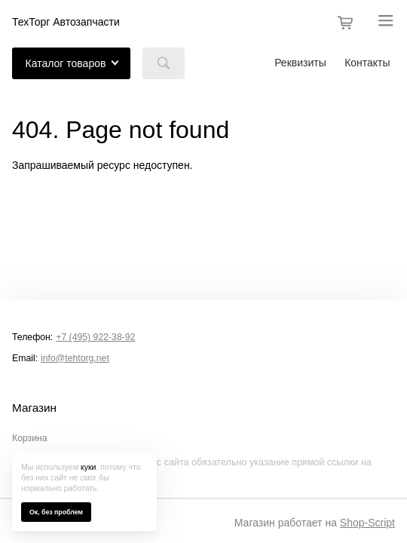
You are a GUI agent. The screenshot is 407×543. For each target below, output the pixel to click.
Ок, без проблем (56, 512)
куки (88, 466)
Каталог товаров (66, 63)
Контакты (367, 63)
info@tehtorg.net (75, 358)
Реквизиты (300, 63)
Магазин (34, 408)
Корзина (29, 438)
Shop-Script (367, 523)
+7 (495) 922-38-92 (95, 337)
